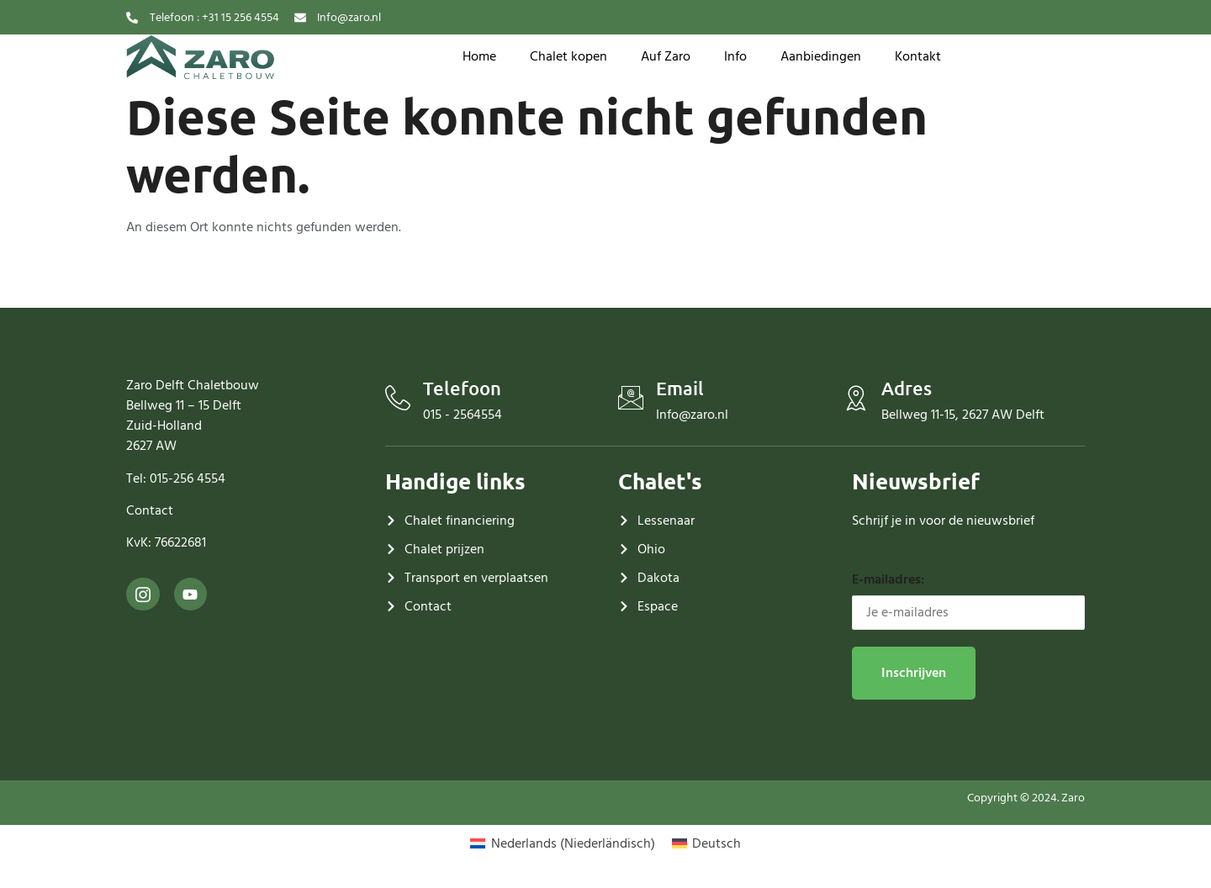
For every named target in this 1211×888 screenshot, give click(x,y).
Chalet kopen (568, 56)
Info (735, 56)
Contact (149, 510)
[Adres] (856, 397)
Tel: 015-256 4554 (175, 478)
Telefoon (462, 388)
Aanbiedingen (820, 56)
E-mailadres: (968, 599)
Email (680, 388)
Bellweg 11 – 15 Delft (183, 405)
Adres (906, 388)
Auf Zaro (665, 56)
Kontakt (918, 56)
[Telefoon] (397, 397)
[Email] (630, 397)
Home (479, 56)
